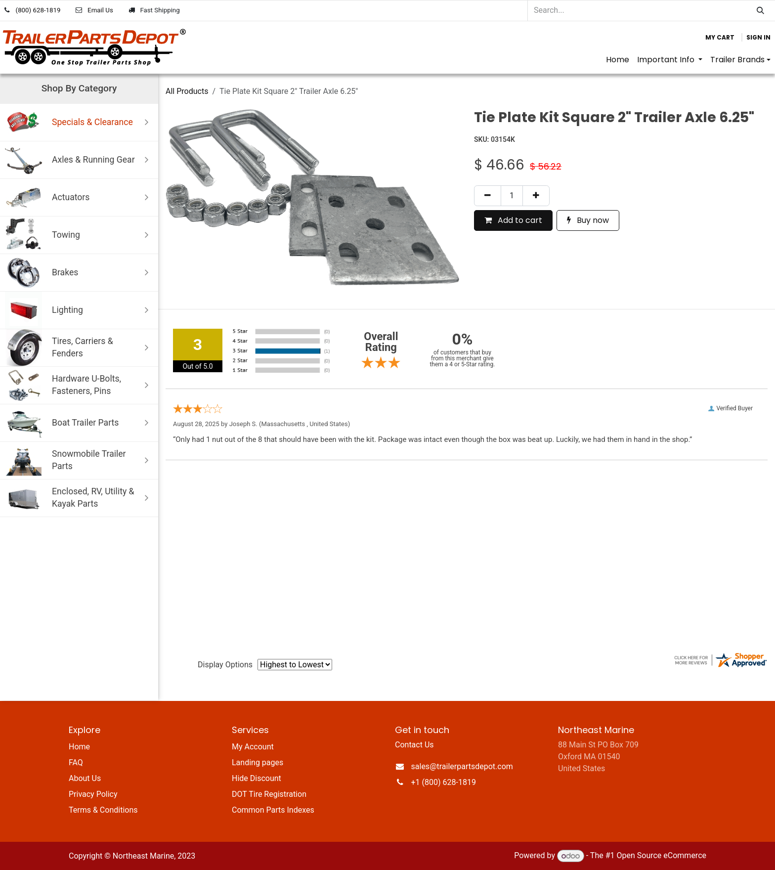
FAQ (76, 762)
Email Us (100, 10)
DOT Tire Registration (269, 794)
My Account (253, 746)
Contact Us (414, 744)
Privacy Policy (93, 794)
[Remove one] (487, 195)
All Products (187, 91)
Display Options (225, 664)
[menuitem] (617, 60)
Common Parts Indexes (273, 810)
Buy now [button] (588, 220)
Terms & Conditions (103, 810)
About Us (85, 778)
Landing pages (257, 762)
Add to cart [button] (513, 220)
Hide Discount (256, 778)
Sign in (758, 37)
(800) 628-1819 (38, 10)
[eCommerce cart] (719, 37)
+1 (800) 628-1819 (443, 782)
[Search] (760, 10)
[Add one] (536, 195)
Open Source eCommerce (661, 856)
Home (79, 746)
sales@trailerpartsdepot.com (462, 766)
